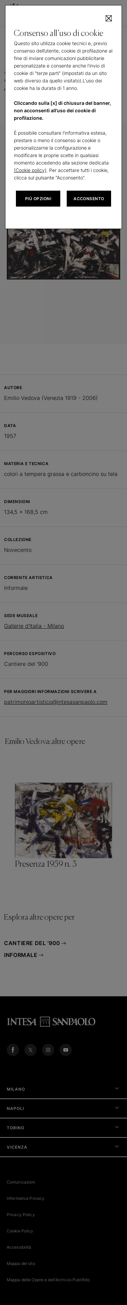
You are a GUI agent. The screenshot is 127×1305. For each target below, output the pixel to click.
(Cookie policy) (30, 170)
